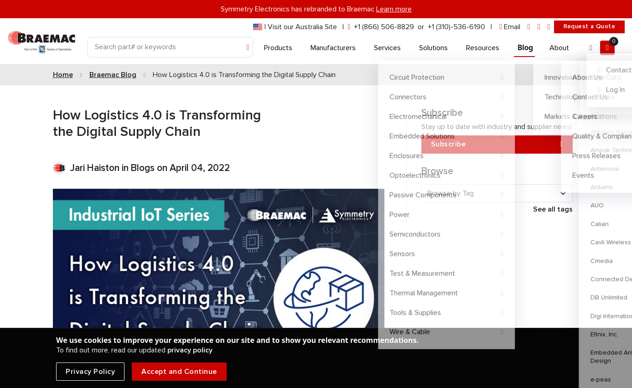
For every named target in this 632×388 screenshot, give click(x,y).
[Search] (170, 47)
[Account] (591, 48)
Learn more (394, 9)
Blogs (143, 168)
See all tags (553, 209)
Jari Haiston (96, 168)
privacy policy (189, 350)
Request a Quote (589, 26)
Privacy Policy (90, 371)
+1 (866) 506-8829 (384, 26)
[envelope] (510, 27)
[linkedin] (529, 27)
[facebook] (539, 27)
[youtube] (549, 27)
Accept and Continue (179, 371)
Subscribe (497, 144)
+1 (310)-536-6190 (456, 26)
